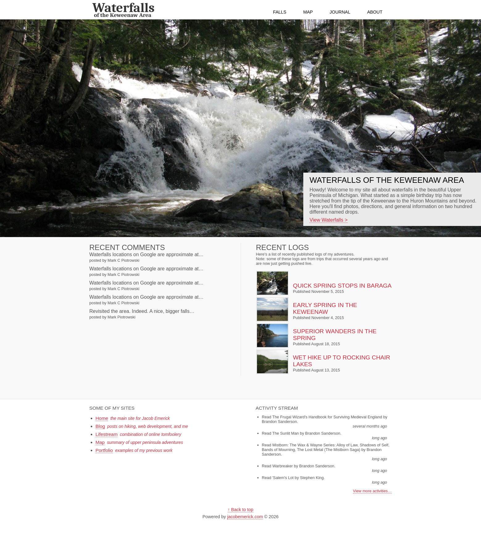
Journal (340, 12)
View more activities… (372, 491)
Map (308, 12)
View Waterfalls (326, 220)
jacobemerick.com (245, 516)
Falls (279, 12)
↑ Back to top (240, 509)
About (375, 12)
